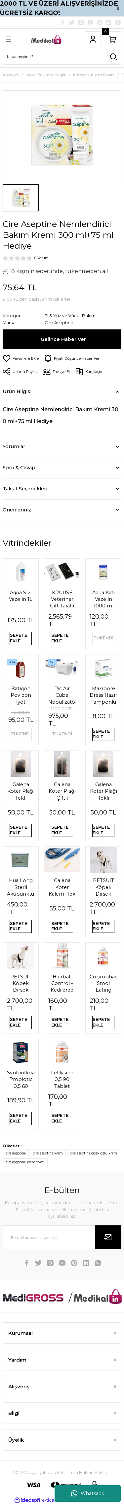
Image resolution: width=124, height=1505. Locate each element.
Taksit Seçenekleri (25, 489)
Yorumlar (14, 446)
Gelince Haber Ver (63, 339)
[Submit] (108, 1237)
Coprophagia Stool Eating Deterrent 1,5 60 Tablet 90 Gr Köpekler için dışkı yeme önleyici (103, 984)
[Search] (62, 57)
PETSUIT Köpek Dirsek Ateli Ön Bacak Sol (103, 887)
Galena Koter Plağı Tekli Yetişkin (103, 791)
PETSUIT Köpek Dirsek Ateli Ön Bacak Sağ (20, 984)
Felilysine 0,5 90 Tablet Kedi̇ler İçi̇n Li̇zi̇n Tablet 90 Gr (62, 1080)
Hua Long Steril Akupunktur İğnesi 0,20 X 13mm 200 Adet (20, 887)
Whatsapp (87, 1493)
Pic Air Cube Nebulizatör (62, 695)
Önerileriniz (17, 510)
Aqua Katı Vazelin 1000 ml (103, 599)
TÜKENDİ (103, 637)
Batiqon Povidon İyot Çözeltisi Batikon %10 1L (20, 695)
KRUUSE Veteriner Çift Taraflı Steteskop (62, 599)
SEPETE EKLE (18, 638)
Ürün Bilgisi (17, 391)
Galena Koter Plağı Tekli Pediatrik (20, 791)
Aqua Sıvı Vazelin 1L (20, 596)
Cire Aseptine (59, 322)
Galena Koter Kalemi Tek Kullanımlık (62, 887)
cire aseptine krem (48, 1153)
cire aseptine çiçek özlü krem (93, 1153)
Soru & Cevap (19, 468)
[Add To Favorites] (21, 358)
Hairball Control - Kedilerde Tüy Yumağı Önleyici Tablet (62, 984)
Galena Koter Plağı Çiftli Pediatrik (62, 791)
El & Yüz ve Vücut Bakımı (71, 315)
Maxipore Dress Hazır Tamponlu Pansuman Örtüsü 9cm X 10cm (103, 695)
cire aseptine (16, 1153)
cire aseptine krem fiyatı (25, 1162)
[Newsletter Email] (62, 1237)
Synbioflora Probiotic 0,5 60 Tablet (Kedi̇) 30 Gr (20, 1080)
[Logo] (46, 39)
